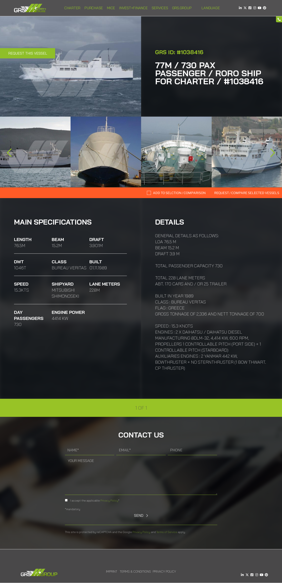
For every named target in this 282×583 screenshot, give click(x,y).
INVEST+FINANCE (133, 8)
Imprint (111, 571)
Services (160, 8)
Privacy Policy (109, 500)
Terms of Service (166, 532)
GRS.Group (182, 8)
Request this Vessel (27, 53)
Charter (72, 8)
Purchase (93, 8)
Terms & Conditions (135, 571)
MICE (111, 8)
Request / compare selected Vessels (246, 193)
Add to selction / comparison (179, 193)
